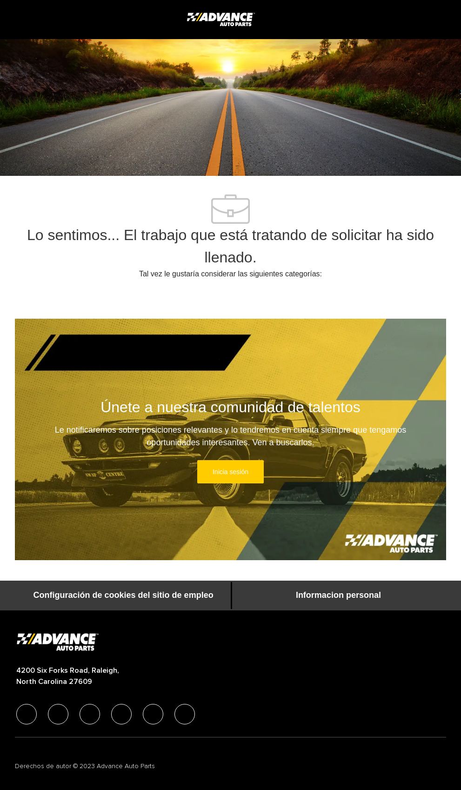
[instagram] (121, 714)
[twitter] (90, 714)
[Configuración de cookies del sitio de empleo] (123, 595)
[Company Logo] (222, 19)
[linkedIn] (58, 714)
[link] (230, 471)
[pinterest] (184, 714)
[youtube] (153, 714)
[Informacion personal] (338, 595)
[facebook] (26, 714)
